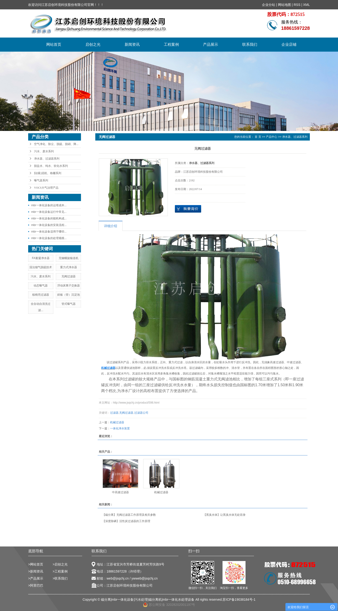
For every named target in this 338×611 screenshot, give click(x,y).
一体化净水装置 (120, 428)
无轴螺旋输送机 (68, 258)
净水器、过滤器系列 (46, 158)
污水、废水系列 (44, 151)
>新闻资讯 (35, 571)
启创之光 (92, 44)
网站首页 (53, 44)
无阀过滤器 (68, 276)
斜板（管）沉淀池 (68, 294)
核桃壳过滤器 (40, 294)
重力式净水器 (68, 267)
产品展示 (210, 44)
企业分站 (268, 5)
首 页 (258, 136)
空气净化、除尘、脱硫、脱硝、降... (56, 144)
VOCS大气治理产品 (46, 187)
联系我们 (249, 44)
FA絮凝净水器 (41, 258)
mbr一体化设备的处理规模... (49, 238)
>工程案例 (60, 571)
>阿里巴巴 (35, 585)
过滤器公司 (141, 412)
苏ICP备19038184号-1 (239, 599)
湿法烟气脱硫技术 (40, 267)
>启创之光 (60, 564)
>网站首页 (35, 564)
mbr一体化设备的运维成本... (49, 205)
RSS (297, 5)
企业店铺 (288, 44)
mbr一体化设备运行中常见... (49, 212)
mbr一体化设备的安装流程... (49, 225)
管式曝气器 (68, 304)
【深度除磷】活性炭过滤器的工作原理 (126, 521)
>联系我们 (60, 578)
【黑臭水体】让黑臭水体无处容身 (224, 514)
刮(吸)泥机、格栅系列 (47, 173)
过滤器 (114, 412)
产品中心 (271, 136)
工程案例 (171, 44)
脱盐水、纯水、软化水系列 (51, 166)
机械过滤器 (117, 422)
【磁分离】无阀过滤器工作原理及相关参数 (129, 514)
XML (306, 5)
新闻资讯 (132, 44)
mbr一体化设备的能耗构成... (49, 218)
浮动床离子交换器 (68, 285)
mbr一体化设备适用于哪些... (49, 231)
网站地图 (284, 5)
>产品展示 (35, 578)
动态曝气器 (41, 285)
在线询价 (188, 209)
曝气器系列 (41, 180)
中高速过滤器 (120, 492)
